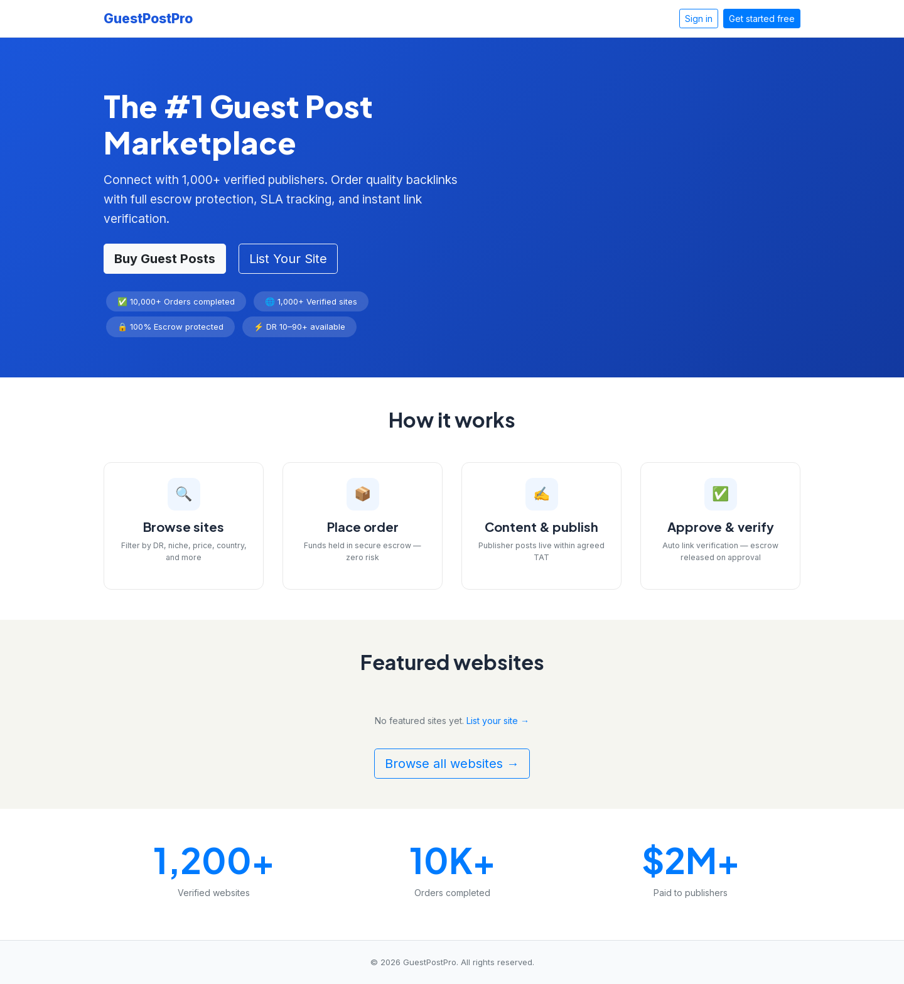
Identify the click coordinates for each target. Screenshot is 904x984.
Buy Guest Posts (164, 258)
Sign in (699, 18)
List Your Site (288, 258)
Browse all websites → (452, 763)
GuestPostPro (148, 18)
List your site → (497, 720)
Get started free (762, 18)
